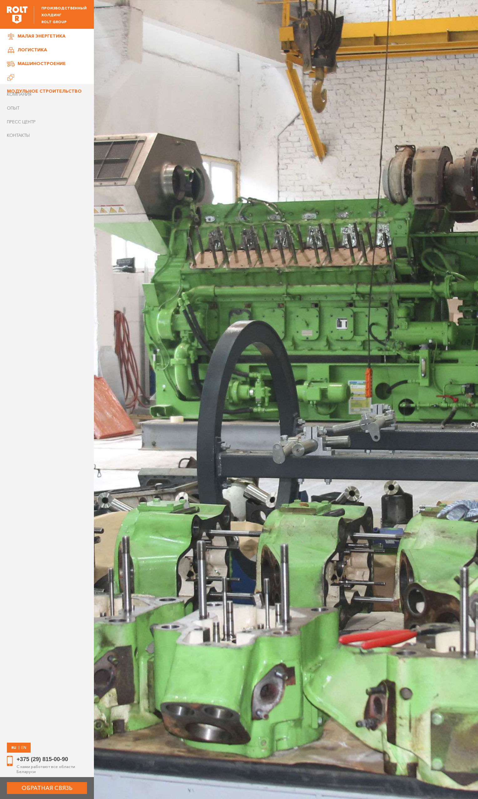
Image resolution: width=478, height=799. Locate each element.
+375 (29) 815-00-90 (42, 759)
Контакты (18, 135)
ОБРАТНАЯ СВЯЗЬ (47, 788)
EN (23, 747)
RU (13, 747)
